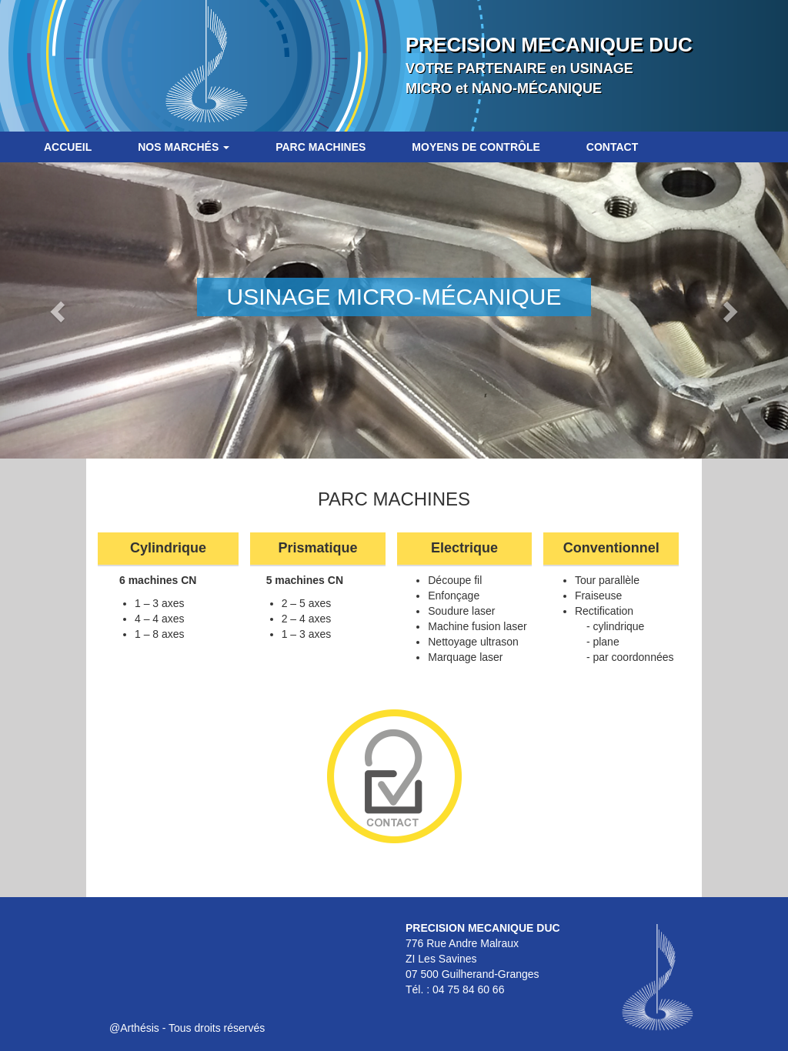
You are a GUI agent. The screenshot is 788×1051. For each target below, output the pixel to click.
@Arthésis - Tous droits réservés (187, 1028)
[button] (59, 310)
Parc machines (320, 147)
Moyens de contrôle (475, 147)
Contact (612, 147)
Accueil (68, 147)
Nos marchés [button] (183, 147)
